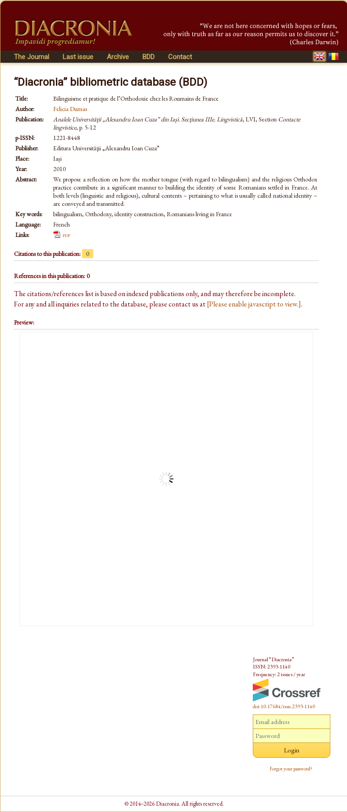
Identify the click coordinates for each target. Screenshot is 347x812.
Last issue (78, 57)
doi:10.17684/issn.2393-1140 (284, 706)
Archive (118, 57)
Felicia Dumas (70, 109)
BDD (148, 57)
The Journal (31, 57)
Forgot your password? (291, 769)
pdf (66, 235)
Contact (180, 57)
